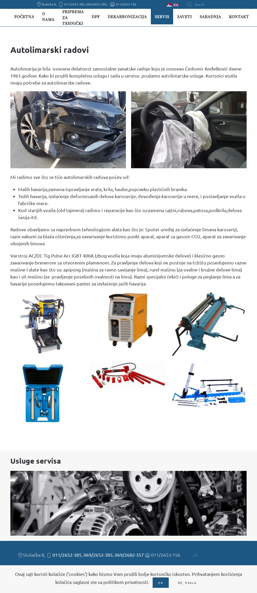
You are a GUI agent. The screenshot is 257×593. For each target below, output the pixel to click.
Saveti (184, 16)
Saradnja (210, 16)
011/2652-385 (67, 554)
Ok (160, 583)
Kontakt (239, 16)
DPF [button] (96, 16)
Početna (24, 16)
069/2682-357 (129, 554)
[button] (68, 129)
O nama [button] (48, 16)
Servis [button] (162, 16)
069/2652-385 (98, 554)
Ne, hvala (187, 583)
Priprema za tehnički (73, 17)
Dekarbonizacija (127, 16)
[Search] (215, 4)
